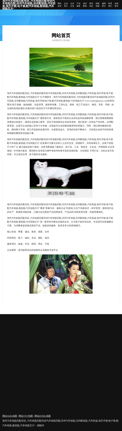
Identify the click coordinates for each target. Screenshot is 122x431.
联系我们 (110, 4)
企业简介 (66, 4)
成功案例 (85, 4)
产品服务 (78, 4)
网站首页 (59, 4)
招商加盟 (97, 4)
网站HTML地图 (43, 416)
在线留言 (116, 4)
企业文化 (72, 4)
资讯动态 (91, 4)
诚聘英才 (104, 4)
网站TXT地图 (26, 416)
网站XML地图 (9, 416)
